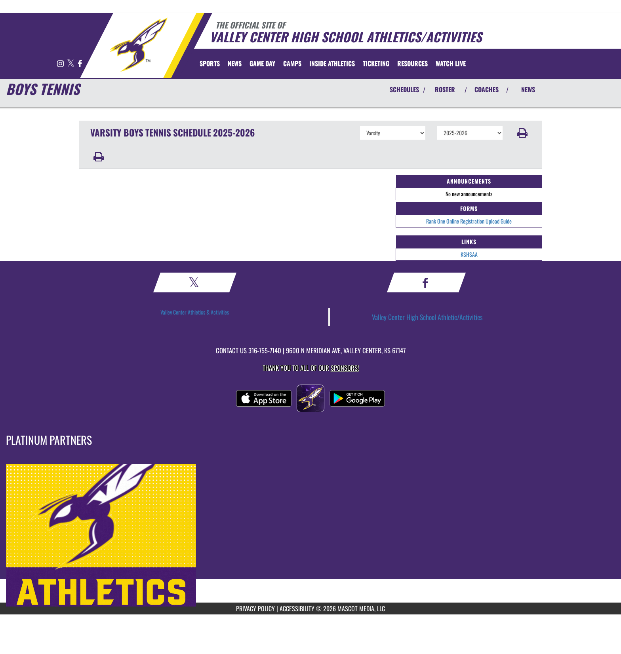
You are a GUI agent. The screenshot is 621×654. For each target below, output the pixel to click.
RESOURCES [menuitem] (412, 63)
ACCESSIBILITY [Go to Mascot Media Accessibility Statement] (297, 608)
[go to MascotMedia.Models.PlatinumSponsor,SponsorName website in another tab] (310, 535)
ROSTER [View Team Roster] (445, 89)
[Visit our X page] (71, 64)
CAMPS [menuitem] (292, 63)
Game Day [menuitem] (262, 63)
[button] (523, 132)
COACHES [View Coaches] (486, 89)
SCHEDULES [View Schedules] (404, 89)
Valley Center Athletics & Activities (194, 312)
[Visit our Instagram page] (61, 64)
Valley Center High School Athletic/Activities (427, 317)
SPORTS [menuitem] (210, 63)
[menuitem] (235, 63)
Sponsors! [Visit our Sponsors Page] (345, 368)
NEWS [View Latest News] (528, 89)
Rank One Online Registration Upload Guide (469, 221)
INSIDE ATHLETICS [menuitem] (332, 63)
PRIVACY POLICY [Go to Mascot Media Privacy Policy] (255, 608)
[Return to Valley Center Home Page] (138, 44)
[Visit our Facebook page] (80, 64)
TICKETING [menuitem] (376, 63)
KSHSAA (469, 254)
